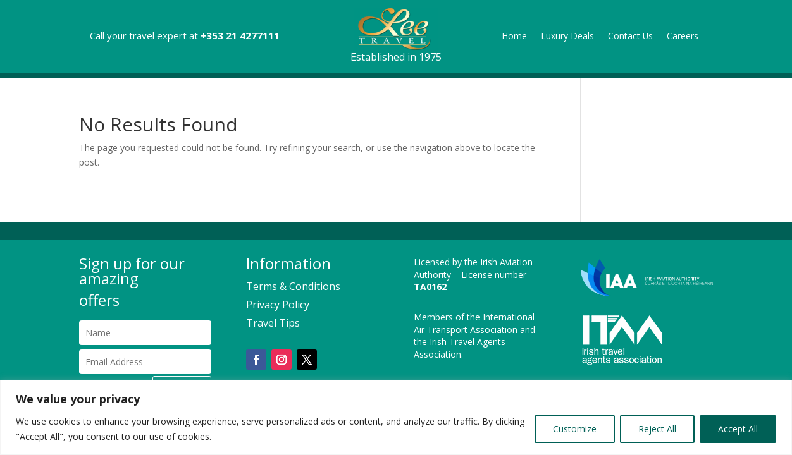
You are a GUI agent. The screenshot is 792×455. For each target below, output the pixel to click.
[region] (396, 417)
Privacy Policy (277, 305)
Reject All (657, 429)
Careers (682, 37)
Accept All (738, 429)
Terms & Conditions (293, 286)
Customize (575, 429)
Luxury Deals (567, 37)
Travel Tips (273, 323)
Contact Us (630, 37)
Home (514, 37)
